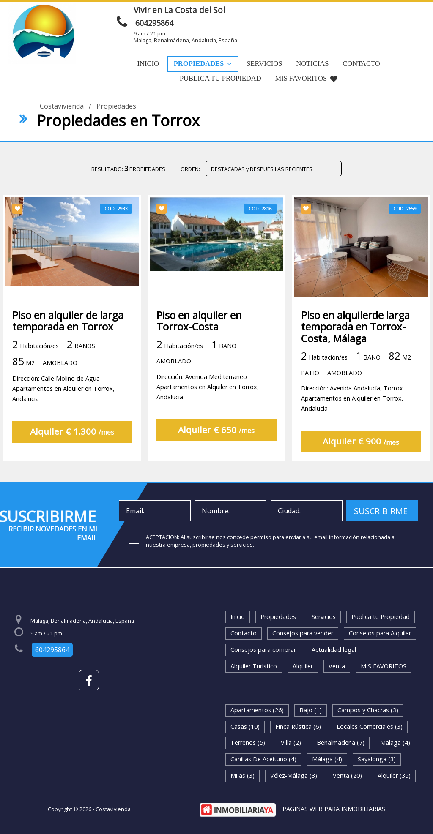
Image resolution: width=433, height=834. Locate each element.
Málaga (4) (327, 759)
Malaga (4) (395, 743)
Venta (337, 666)
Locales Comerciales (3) (370, 726)
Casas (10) (245, 726)
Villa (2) (291, 743)
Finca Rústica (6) (298, 726)
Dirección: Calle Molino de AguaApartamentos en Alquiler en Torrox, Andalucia (63, 388)
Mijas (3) (242, 775)
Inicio (148, 64)
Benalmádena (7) (340, 743)
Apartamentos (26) (257, 710)
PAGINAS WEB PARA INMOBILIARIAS (333, 809)
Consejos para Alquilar (380, 633)
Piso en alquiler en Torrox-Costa (199, 320)
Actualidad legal (334, 650)
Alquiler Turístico (253, 666)
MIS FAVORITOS (306, 78)
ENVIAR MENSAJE (332, 12)
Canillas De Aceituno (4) (263, 759)
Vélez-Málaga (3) (293, 775)
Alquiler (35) (394, 775)
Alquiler (303, 666)
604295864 (154, 23)
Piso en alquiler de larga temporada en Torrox (67, 320)
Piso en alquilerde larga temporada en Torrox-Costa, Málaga (355, 326)
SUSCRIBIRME (381, 511)
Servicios (264, 64)
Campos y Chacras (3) (367, 710)
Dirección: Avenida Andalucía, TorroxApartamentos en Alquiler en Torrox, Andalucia (352, 398)
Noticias (312, 64)
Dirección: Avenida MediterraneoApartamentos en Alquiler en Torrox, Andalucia (207, 387)
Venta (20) (347, 775)
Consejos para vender (302, 633)
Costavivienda (62, 106)
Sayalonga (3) (377, 759)
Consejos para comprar (263, 650)
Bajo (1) (310, 710)
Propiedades (203, 64)
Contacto (361, 64)
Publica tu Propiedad (220, 78)
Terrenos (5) (247, 743)
